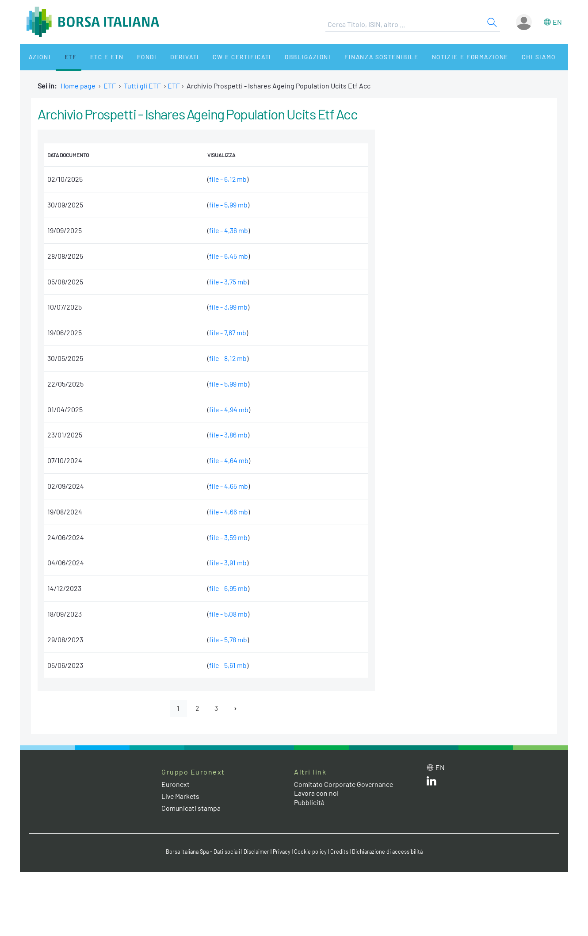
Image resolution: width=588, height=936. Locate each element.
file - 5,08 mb (227, 614)
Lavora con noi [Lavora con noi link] (316, 793)
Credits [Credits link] (341, 851)
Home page (78, 85)
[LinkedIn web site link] (431, 783)
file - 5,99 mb (227, 204)
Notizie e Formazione (442, 57)
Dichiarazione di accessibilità (389, 851)
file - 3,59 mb (227, 537)
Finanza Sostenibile (355, 57)
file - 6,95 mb (227, 588)
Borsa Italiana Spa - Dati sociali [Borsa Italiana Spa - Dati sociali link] (201, 851)
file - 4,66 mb (228, 511)
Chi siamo (507, 57)
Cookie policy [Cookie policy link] (311, 851)
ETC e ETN (95, 57)
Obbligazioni (284, 57)
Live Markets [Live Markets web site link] (181, 796)
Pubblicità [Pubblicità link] (309, 802)
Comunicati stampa (191, 808)
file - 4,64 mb (228, 460)
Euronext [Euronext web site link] (176, 784)
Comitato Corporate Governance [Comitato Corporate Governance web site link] (344, 784)
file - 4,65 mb (228, 486)
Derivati (166, 57)
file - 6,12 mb (227, 179)
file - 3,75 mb (227, 281)
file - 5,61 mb (227, 665)
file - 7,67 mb (227, 332)
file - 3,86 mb (227, 434)
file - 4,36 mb (228, 230)
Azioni (36, 57)
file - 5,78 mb (227, 639)
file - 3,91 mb (227, 562)
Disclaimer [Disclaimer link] (256, 851)
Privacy (282, 851)
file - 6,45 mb (228, 256)
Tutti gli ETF (142, 85)
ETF (63, 57)
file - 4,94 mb (228, 409)
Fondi (132, 57)
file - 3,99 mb (227, 307)
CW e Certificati (221, 57)
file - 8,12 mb (227, 358)
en (557, 22)
